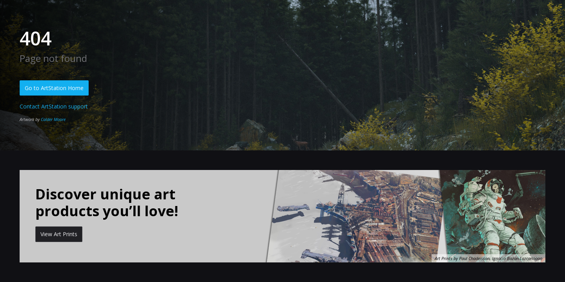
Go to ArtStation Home (54, 88)
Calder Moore (53, 119)
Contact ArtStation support (54, 106)
